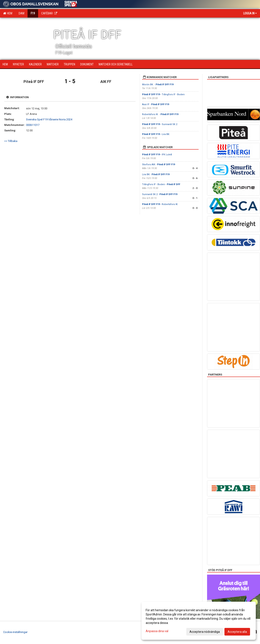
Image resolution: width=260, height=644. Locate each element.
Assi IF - (155, 104)
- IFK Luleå (157, 154)
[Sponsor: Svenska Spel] (71, 3)
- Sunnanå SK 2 (159, 124)
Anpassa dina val (157, 631)
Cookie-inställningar (15, 632)
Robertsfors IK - (160, 114)
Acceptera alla (237, 631)
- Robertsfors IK (160, 204)
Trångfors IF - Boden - (161, 184)
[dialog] (198, 621)
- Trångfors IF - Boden (163, 94)
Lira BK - (155, 174)
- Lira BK (155, 134)
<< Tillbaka (10, 141)
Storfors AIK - (158, 164)
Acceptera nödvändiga (204, 631)
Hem (7, 13)
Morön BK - (157, 84)
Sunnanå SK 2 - (159, 194)
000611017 (32, 125)
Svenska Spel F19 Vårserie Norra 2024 (49, 119)
